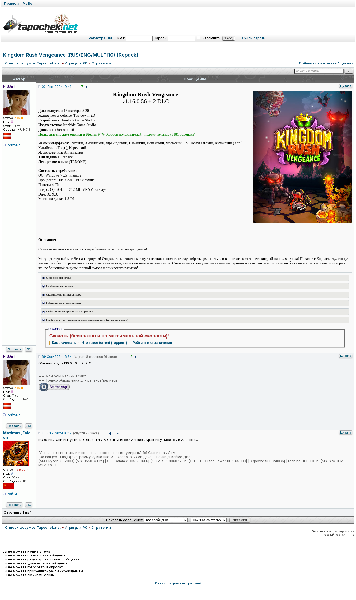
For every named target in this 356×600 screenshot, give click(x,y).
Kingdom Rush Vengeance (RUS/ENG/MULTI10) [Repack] (70, 55)
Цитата (345, 86)
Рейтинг (13, 145)
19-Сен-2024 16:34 (57, 357)
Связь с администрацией (178, 583)
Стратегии (101, 63)
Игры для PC (76, 63)
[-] (127, 357)
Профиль (14, 349)
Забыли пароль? (254, 38)
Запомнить (209, 38)
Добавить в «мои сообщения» (326, 63)
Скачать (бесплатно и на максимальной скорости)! (109, 336)
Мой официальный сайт (66, 376)
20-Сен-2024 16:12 (56, 433)
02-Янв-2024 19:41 (56, 87)
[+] (86, 87)
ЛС (28, 349)
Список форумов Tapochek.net (33, 63)
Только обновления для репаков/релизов (82, 380)
